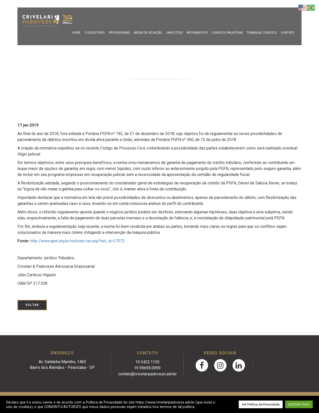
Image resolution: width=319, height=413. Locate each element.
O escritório (94, 32)
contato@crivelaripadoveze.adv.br (147, 374)
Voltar (32, 305)
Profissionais (119, 32)
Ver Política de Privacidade (261, 404)
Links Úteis (174, 32)
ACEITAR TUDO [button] (299, 404)
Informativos (197, 32)
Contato (288, 32)
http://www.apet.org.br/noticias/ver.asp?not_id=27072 (77, 241)
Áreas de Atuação (148, 32)
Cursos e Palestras (227, 32)
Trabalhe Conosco (262, 32)
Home (76, 32)
